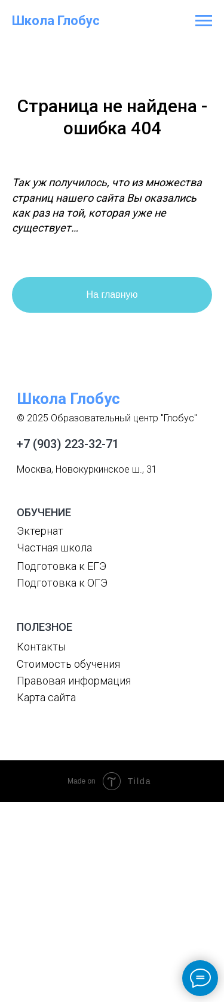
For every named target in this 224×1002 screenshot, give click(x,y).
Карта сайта (46, 697)
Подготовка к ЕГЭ (61, 566)
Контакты (41, 646)
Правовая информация (74, 680)
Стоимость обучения (68, 664)
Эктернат (40, 531)
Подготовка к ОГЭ (62, 582)
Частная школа (54, 547)
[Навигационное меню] (203, 21)
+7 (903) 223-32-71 (68, 444)
